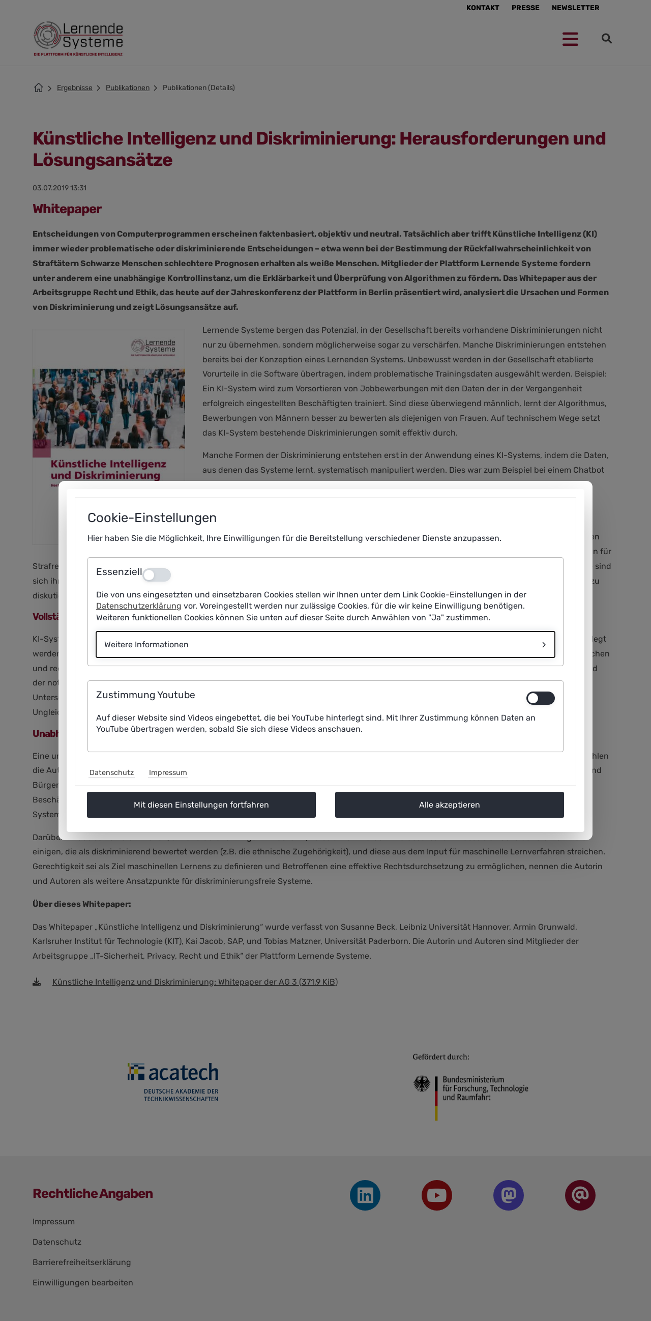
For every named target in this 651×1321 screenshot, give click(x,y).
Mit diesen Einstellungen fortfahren (201, 805)
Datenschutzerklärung (139, 606)
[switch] (540, 698)
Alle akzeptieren (449, 805)
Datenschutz (112, 772)
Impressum (168, 772)
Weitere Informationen (146, 644)
